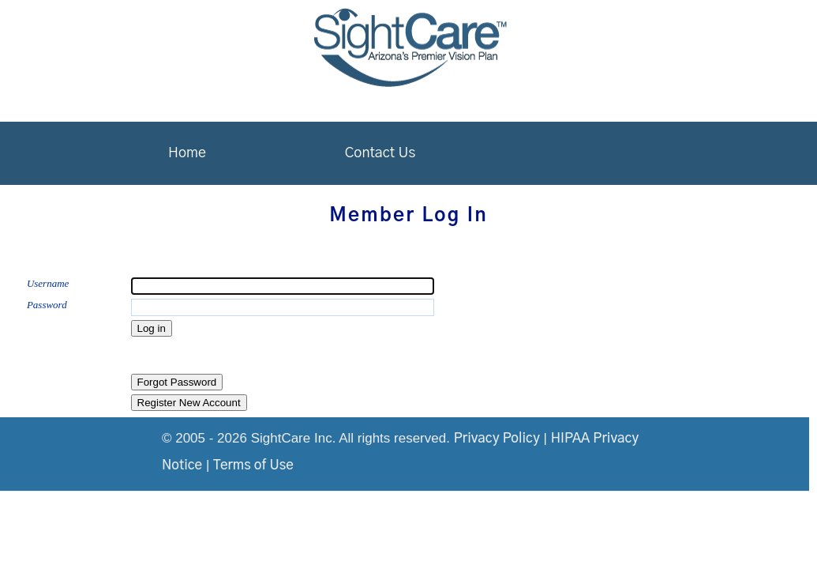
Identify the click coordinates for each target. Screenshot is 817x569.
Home (187, 153)
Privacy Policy (497, 438)
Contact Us (380, 153)
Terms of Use (253, 465)
